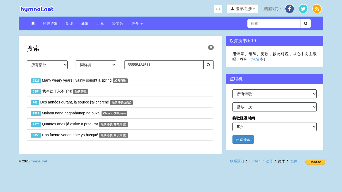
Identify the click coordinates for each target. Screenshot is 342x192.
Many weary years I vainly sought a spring (79, 80)
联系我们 (237, 161)
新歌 (85, 23)
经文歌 (117, 23)
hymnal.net (38, 161)
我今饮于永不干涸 (59, 91)
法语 (269, 161)
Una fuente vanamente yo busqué (79, 135)
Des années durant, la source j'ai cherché (82, 102)
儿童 (100, 23)
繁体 (293, 161)
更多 (137, 23)
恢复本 (257, 59)
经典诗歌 (50, 23)
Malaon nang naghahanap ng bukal (79, 113)
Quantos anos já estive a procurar (79, 124)
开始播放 (243, 139)
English (254, 161)
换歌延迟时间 (243, 118)
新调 (69, 23)
